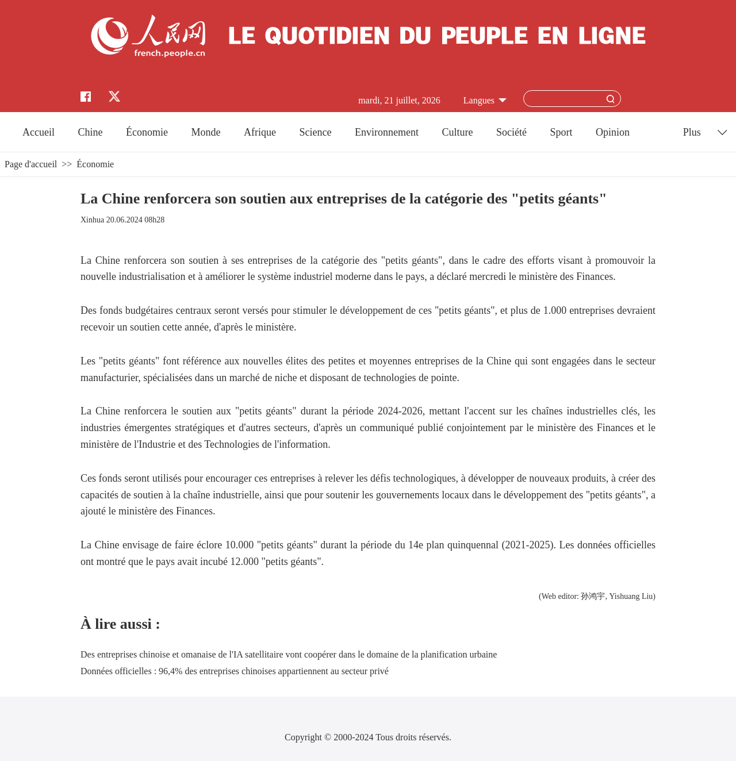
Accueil (38, 132)
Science (315, 132)
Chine (90, 132)
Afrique (260, 132)
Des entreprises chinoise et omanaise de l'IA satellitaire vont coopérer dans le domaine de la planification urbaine (288, 654)
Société (511, 132)
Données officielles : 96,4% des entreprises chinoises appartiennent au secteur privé (234, 671)
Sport (561, 132)
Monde (206, 132)
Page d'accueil (31, 164)
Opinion (613, 132)
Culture (457, 132)
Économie (147, 132)
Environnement (387, 132)
